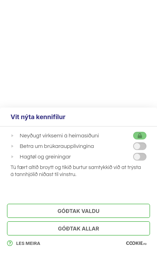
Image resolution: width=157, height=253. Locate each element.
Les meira (23, 243)
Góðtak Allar (78, 228)
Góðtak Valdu (78, 211)
